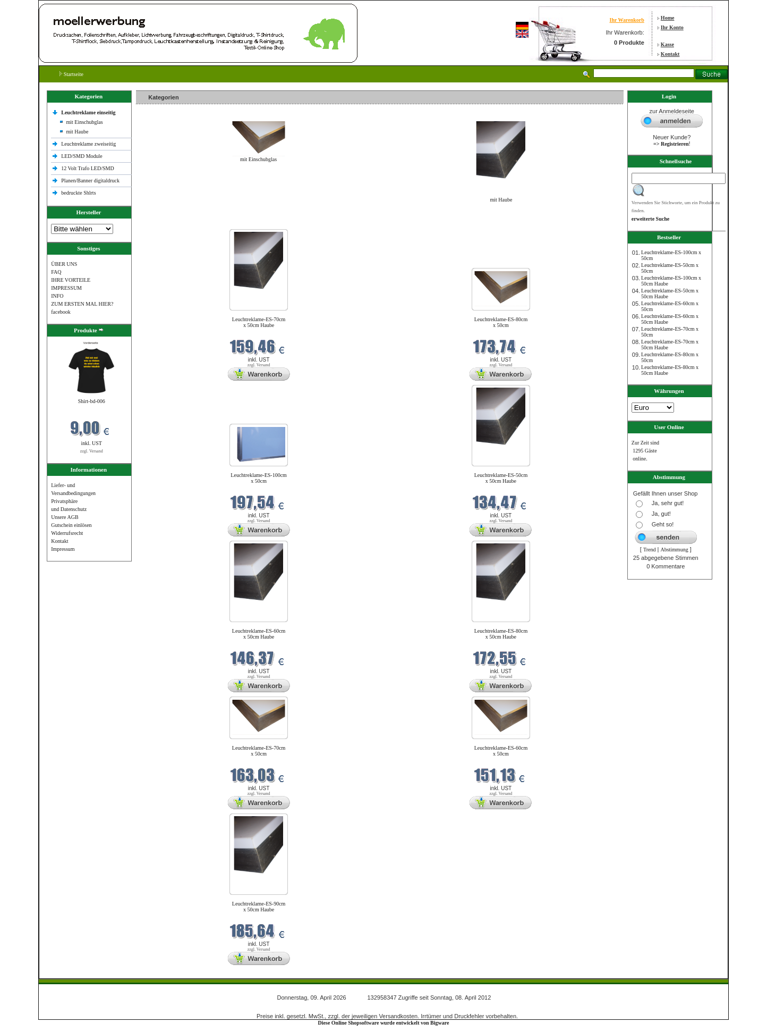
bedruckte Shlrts (78, 193)
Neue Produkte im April (164, 222)
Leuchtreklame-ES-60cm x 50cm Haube (259, 634)
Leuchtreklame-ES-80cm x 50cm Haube (501, 634)
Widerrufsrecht (67, 533)
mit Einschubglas (84, 122)
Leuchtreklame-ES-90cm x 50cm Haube (259, 906)
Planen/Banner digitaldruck (90, 180)
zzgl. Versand (91, 451)
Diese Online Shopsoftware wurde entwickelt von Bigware (383, 1023)
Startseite (71, 74)
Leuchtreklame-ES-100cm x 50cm (259, 478)
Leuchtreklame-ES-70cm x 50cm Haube (259, 322)
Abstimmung (674, 549)
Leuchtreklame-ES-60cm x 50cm (501, 751)
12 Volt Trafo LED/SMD (87, 168)
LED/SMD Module (82, 156)
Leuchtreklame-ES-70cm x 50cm (259, 751)
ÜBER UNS (64, 264)
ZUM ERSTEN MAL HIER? (82, 304)
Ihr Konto (672, 27)
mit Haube (77, 132)
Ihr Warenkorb (626, 20)
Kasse (667, 44)
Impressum (62, 549)
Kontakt (670, 54)
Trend (649, 549)
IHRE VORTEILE (70, 280)
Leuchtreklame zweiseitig (89, 144)
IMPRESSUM (66, 288)
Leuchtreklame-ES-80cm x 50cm (501, 322)
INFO (57, 296)
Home (668, 18)
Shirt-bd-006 (91, 401)
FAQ (56, 272)
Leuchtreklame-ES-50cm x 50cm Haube (501, 478)
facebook (61, 312)
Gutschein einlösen (71, 525)
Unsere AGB (64, 517)
